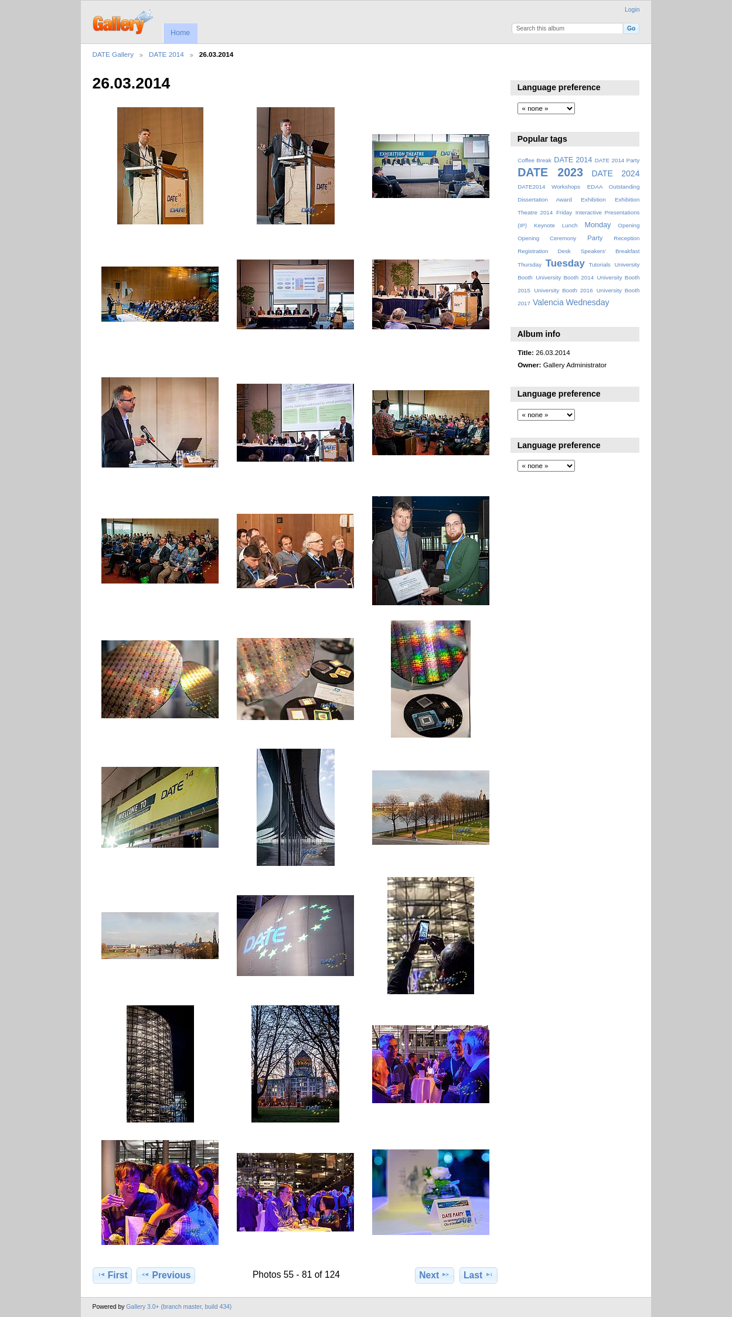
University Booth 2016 (563, 290)
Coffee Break (534, 160)
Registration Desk (544, 251)
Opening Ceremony (546, 238)
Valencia (548, 302)
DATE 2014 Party (617, 160)
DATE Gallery (113, 54)
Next (434, 1275)
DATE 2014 (166, 54)
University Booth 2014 (565, 277)
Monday (598, 225)
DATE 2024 (615, 173)
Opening (628, 225)
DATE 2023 (550, 172)
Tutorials (599, 264)
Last (478, 1275)
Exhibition (593, 199)
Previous (165, 1275)
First (112, 1275)
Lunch (570, 225)
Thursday (529, 264)
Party (594, 237)
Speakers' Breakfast (610, 251)
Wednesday (588, 302)
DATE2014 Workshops (548, 186)
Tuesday (565, 263)
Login (632, 9)
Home (180, 33)
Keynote (544, 225)
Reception (626, 238)
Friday (564, 212)
